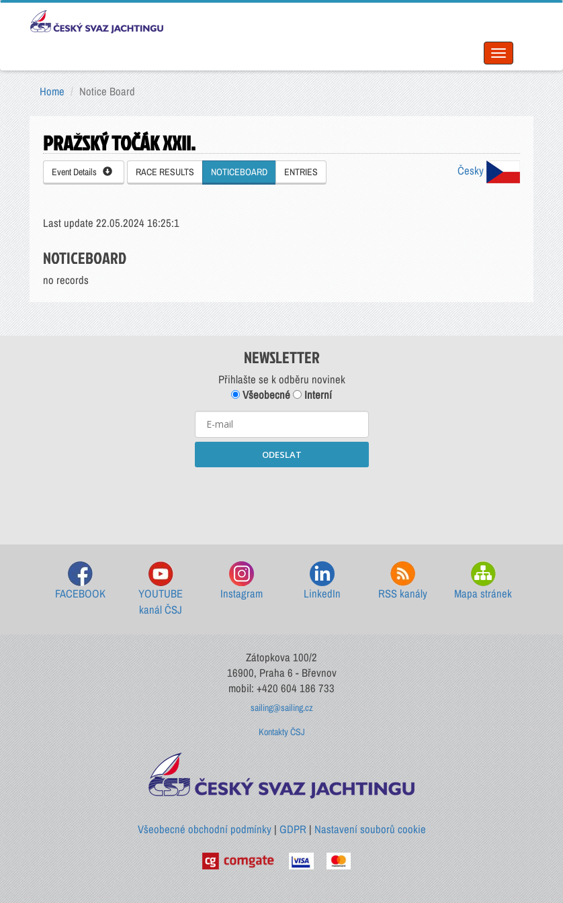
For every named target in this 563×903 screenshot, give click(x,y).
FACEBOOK (80, 581)
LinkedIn (322, 581)
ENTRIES (301, 172)
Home (52, 91)
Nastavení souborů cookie (370, 829)
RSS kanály (402, 581)
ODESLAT (282, 454)
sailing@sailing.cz (282, 708)
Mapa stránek (483, 581)
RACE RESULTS (165, 172)
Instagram (241, 581)
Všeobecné (260, 394)
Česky (489, 170)
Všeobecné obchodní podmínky (204, 829)
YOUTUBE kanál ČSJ (160, 589)
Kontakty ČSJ (282, 732)
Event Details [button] (82, 172)
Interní (312, 394)
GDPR (292, 829)
